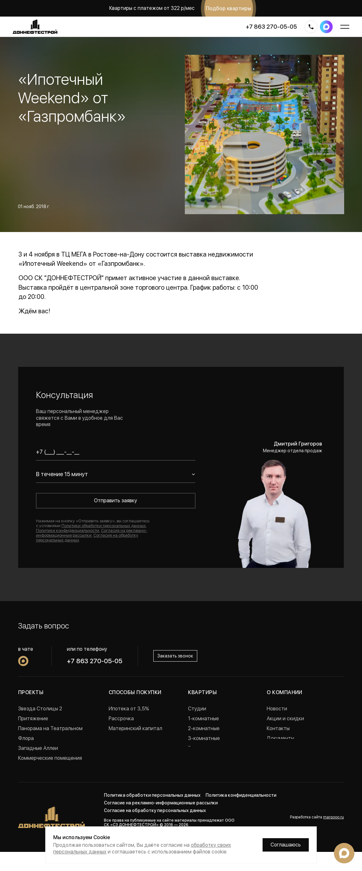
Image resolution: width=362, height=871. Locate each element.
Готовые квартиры (209, 748)
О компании (284, 692)
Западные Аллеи (38, 748)
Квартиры (202, 692)
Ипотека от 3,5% (129, 709)
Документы (280, 738)
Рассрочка (121, 718)
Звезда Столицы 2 (40, 709)
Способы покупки (135, 692)
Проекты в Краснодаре (45, 778)
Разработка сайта (317, 836)
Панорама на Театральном (50, 728)
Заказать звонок (175, 655)
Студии (197, 709)
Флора (26, 738)
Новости (277, 709)
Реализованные (36, 768)
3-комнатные (204, 738)
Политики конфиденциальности (67, 530)
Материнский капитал (135, 728)
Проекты (30, 692)
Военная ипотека (129, 738)
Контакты (278, 728)
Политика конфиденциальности (241, 814)
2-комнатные (204, 728)
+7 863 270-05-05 (271, 26)
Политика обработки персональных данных (152, 814)
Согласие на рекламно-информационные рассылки (161, 821)
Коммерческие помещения (50, 758)
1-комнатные (203, 718)
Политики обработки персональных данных (104, 525)
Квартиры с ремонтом (214, 758)
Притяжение (33, 718)
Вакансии (278, 748)
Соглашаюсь (286, 845)
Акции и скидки (285, 718)
